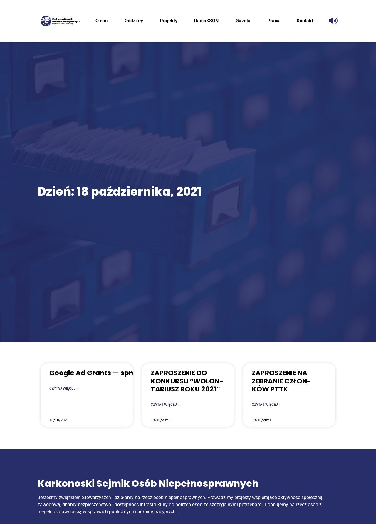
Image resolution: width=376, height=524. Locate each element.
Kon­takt (305, 20)
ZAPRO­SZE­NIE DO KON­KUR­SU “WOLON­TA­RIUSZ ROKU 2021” (187, 381)
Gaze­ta (243, 20)
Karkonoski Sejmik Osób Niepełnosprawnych (148, 483)
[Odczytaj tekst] (333, 21)
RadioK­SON (206, 20)
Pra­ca (273, 20)
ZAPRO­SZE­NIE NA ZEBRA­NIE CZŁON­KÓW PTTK (281, 381)
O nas (101, 20)
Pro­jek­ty (168, 20)
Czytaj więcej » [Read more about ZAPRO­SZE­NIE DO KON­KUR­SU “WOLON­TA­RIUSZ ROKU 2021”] (165, 405)
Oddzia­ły (134, 20)
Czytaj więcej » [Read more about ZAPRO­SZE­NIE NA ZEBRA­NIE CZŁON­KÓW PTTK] (266, 405)
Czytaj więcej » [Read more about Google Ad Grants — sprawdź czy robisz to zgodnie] (63, 388)
